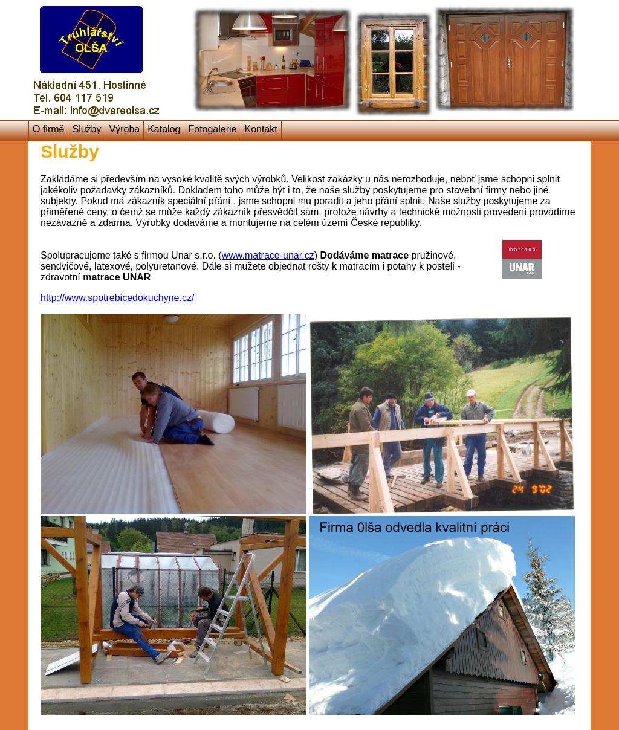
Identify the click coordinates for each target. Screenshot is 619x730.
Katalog (163, 129)
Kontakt (261, 129)
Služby (86, 129)
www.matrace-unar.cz (268, 255)
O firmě (48, 129)
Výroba (124, 129)
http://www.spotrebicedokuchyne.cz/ (117, 297)
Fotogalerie (212, 129)
